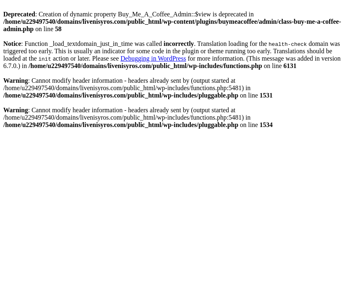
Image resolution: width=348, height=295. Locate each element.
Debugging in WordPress (153, 58)
